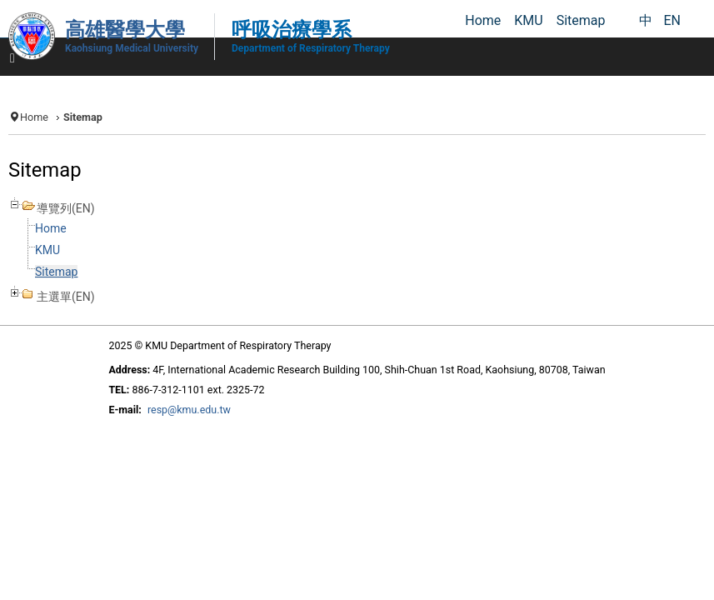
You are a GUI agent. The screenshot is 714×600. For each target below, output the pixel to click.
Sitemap (56, 271)
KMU (47, 250)
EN (672, 20)
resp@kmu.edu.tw (189, 409)
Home (34, 117)
